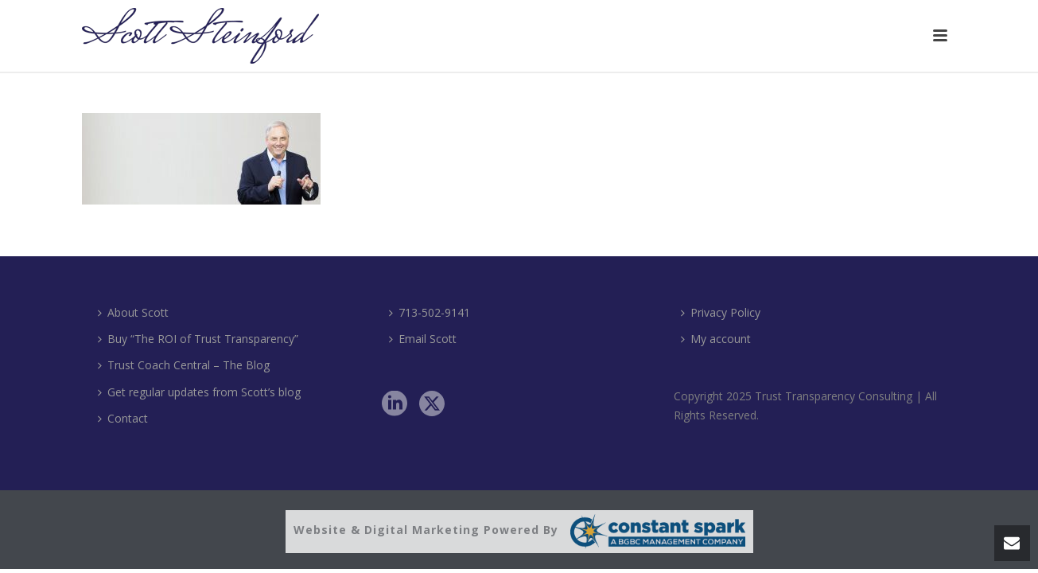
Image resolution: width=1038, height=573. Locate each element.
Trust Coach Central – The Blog (184, 364)
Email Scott (423, 338)
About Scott (133, 312)
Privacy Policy (720, 312)
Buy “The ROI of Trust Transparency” (198, 338)
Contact (123, 418)
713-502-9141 (429, 312)
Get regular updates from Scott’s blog (199, 392)
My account (716, 338)
